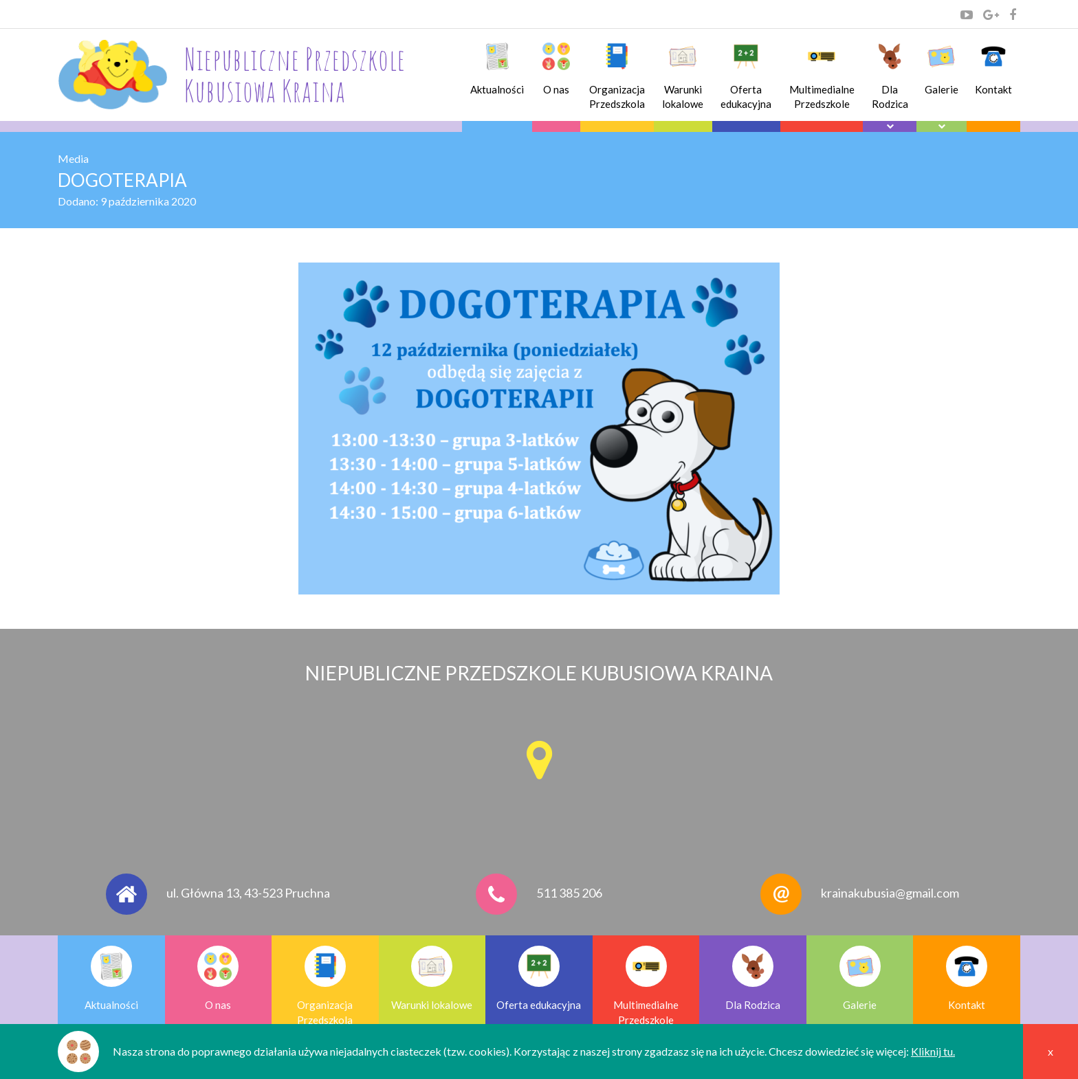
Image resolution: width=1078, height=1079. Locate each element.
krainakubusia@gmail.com (890, 892)
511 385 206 (569, 892)
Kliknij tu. (933, 1051)
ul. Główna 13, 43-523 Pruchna (248, 892)
